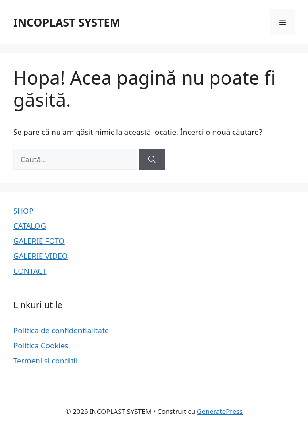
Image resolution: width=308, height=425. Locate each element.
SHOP (23, 211)
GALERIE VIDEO (40, 256)
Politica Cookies (41, 345)
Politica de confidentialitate (61, 330)
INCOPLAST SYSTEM (66, 22)
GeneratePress (220, 411)
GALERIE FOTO (39, 241)
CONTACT (30, 271)
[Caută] (152, 159)
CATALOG (29, 226)
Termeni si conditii (45, 360)
